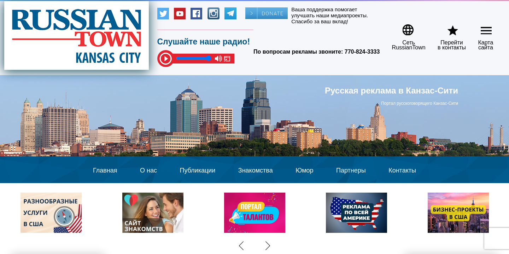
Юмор (304, 170)
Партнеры (351, 170)
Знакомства (255, 170)
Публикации (197, 170)
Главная (105, 170)
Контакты (402, 170)
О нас (148, 170)
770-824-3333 (362, 52)
